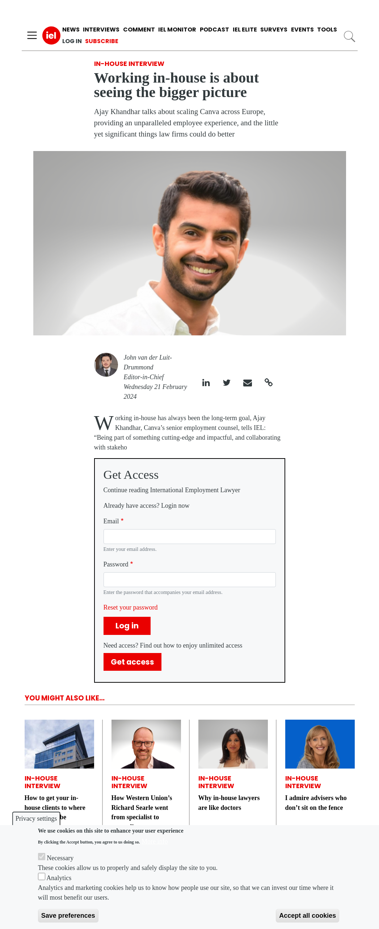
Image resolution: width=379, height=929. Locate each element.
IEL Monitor (177, 29)
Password (116, 564)
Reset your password (131, 607)
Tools (327, 29)
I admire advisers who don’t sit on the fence (316, 802)
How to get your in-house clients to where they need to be (55, 807)
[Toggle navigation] (32, 35)
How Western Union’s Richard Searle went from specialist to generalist (141, 812)
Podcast (214, 29)
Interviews (101, 29)
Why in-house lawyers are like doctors (229, 802)
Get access (132, 662)
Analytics (58, 878)
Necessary (60, 858)
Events (302, 29)
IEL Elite (245, 29)
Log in (72, 41)
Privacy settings (36, 818)
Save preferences (68, 915)
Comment (139, 29)
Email (111, 521)
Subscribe (101, 41)
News (71, 29)
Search (349, 36)
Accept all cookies (307, 915)
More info (155, 841)
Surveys (273, 29)
